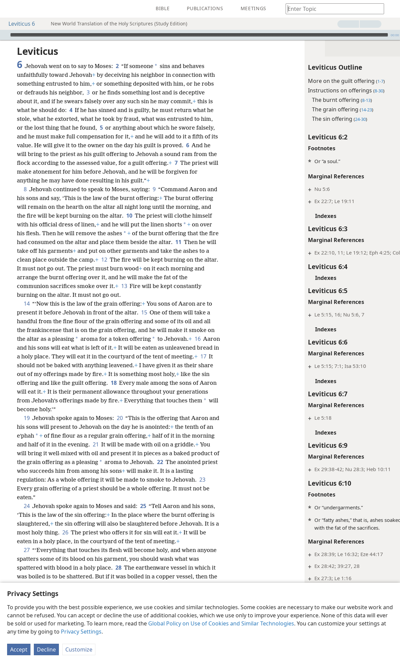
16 (197, 339)
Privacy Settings (81, 631)
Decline (46, 649)
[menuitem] (10, 8)
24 (26, 506)
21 (95, 444)
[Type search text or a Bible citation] (332, 9)
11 (178, 242)
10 (129, 215)
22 (160, 462)
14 (26, 303)
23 (202, 479)
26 (65, 532)
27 (26, 550)
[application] (200, 35)
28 (118, 567)
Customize (78, 649)
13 (124, 286)
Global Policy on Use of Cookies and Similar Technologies (221, 623)
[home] (10, 8)
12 (104, 259)
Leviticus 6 (18, 23)
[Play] (4, 35)
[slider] (199, 35)
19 (26, 418)
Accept (18, 649)
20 (119, 418)
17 (203, 356)
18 (113, 383)
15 (144, 312)
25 (143, 506)
